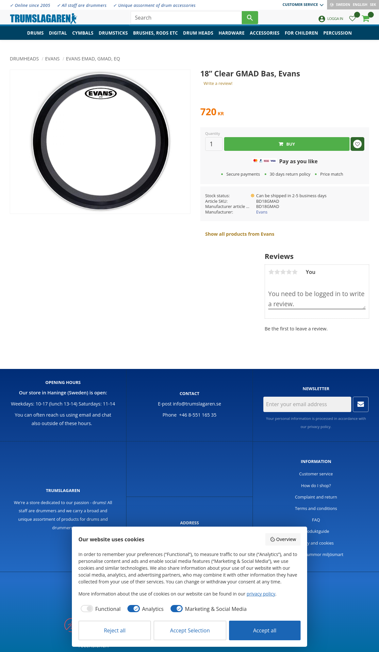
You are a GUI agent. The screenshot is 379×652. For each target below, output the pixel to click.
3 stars (283, 272)
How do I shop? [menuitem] (316, 485)
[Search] (250, 19)
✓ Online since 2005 (30, 5)
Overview (283, 539)
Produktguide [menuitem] (316, 531)
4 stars (289, 272)
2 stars (277, 272)
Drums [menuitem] (35, 38)
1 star (271, 272)
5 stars (295, 272)
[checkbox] (99, 609)
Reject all (114, 630)
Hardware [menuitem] (232, 38)
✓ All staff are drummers (82, 5)
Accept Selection (190, 630)
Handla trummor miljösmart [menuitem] (315, 554)
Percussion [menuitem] (337, 38)
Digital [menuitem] (58, 38)
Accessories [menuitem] (265, 38)
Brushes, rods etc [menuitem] (155, 38)
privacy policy (318, 426)
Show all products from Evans (239, 234)
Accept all (264, 630)
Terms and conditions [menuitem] (316, 508)
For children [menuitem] (301, 38)
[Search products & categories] (186, 19)
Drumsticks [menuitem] (113, 38)
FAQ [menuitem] (316, 520)
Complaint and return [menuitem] (316, 497)
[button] (352, 21)
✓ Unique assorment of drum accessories (154, 5)
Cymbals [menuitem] (82, 38)
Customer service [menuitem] (300, 4)
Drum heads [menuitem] (198, 38)
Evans (262, 212)
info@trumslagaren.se (197, 404)
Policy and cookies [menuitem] (316, 543)
